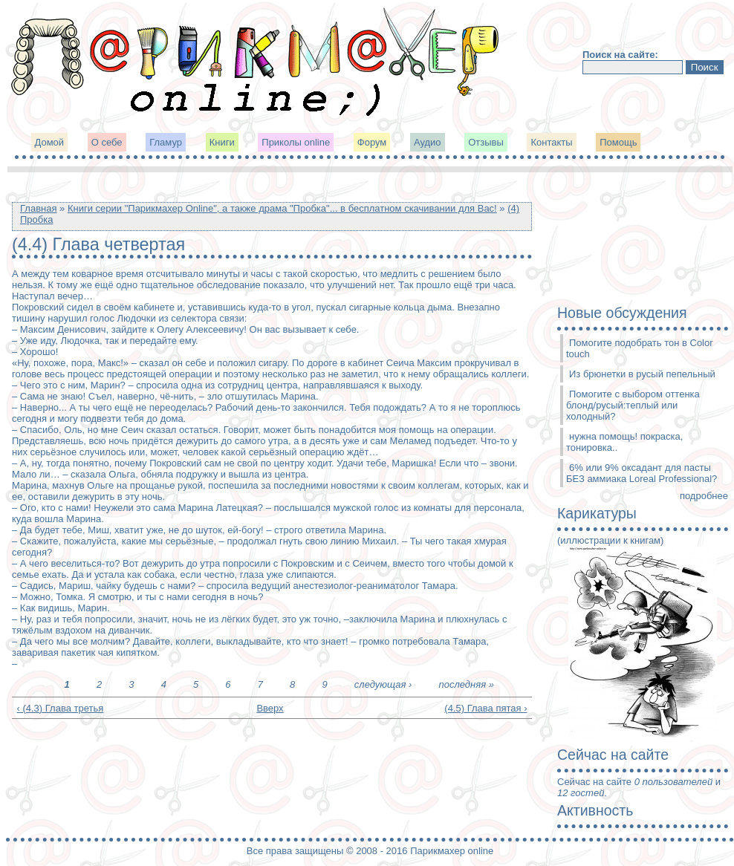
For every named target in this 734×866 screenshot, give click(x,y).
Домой (50, 142)
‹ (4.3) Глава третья (60, 708)
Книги (222, 142)
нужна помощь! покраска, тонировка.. (624, 442)
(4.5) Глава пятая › (485, 708)
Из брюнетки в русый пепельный (642, 374)
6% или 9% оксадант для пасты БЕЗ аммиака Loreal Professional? (641, 473)
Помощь (618, 142)
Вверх (266, 708)
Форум (372, 142)
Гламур (165, 142)
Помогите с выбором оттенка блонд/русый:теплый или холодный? (633, 405)
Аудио (427, 142)
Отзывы (486, 142)
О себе (107, 142)
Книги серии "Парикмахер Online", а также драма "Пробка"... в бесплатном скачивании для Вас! (282, 208)
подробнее (704, 495)
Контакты (551, 142)
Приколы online (296, 142)
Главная (38, 208)
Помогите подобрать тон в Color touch (639, 348)
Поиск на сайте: (620, 54)
